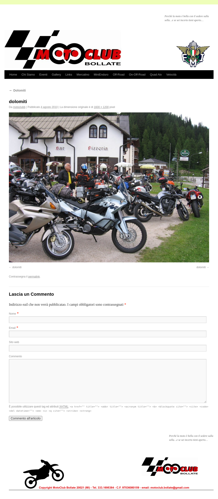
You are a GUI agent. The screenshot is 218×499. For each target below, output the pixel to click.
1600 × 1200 (101, 107)
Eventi (43, 74)
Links (68, 74)
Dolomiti (17, 90)
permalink (34, 276)
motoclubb (19, 107)
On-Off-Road (137, 74)
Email (12, 327)
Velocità (171, 74)
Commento (15, 356)
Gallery (56, 74)
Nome (12, 313)
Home (13, 74)
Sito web (14, 342)
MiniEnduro (101, 74)
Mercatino (83, 74)
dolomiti (16, 267)
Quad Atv (156, 74)
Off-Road (119, 74)
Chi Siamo (28, 74)
